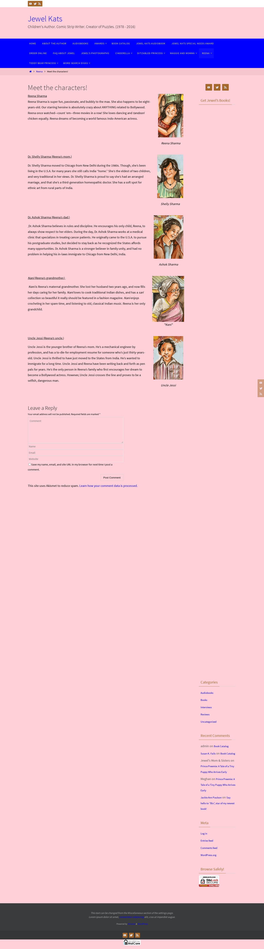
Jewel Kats (45, 19)
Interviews (207, 707)
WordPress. (143, 935)
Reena (39, 71)
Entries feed (208, 852)
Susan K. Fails (210, 753)
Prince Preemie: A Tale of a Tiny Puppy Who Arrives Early (218, 777)
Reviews (206, 714)
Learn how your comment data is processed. (108, 486)
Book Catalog (223, 746)
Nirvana (131, 935)
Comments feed (211, 859)
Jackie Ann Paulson (213, 809)
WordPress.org (210, 866)
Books (205, 700)
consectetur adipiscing (131, 928)
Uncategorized (210, 721)
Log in (205, 845)
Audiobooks (208, 693)
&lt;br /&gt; (217, 127)
